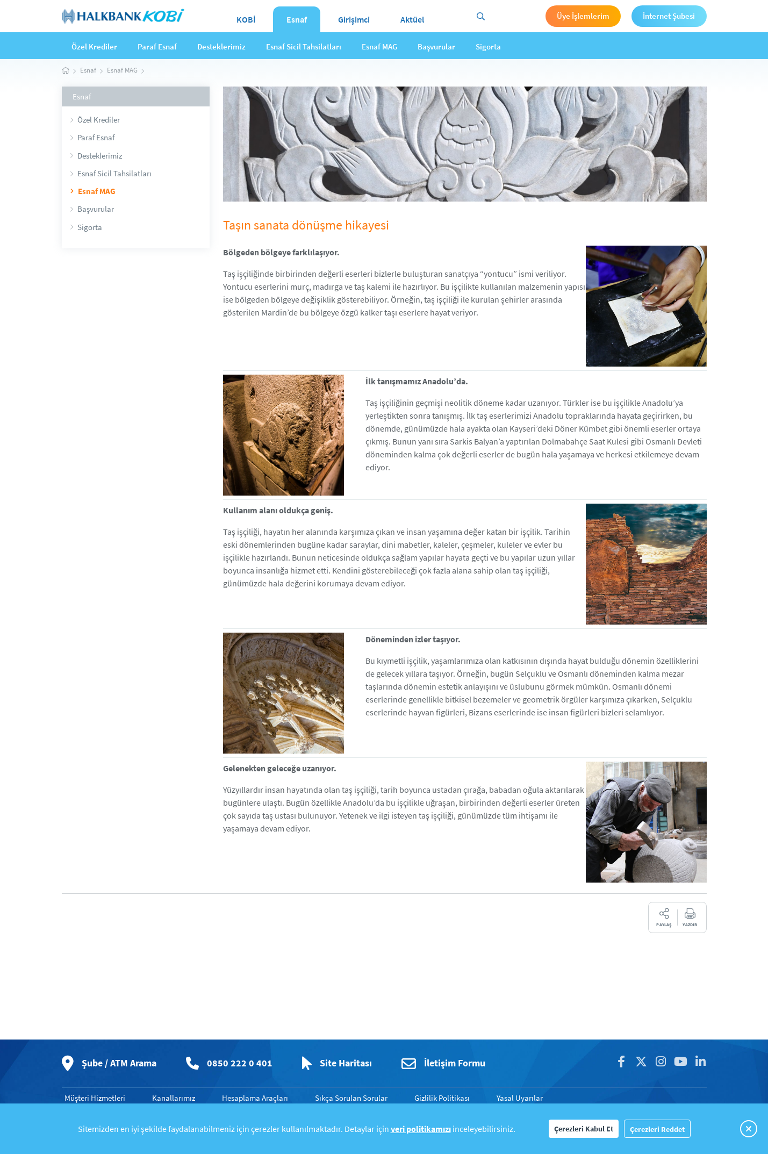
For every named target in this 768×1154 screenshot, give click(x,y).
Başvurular (436, 46)
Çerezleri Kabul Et (583, 1129)
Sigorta (488, 46)
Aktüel (412, 19)
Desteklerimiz (221, 46)
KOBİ (246, 19)
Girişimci (354, 19)
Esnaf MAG (379, 46)
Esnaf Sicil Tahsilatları (303, 46)
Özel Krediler (94, 46)
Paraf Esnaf (157, 46)
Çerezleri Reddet (657, 1129)
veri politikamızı (421, 1128)
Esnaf (296, 19)
